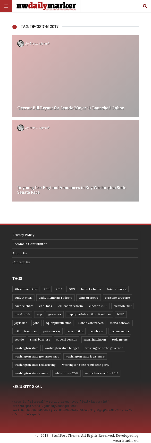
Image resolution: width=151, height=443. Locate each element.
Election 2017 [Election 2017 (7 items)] (123, 306)
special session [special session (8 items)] (66, 339)
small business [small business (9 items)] (40, 339)
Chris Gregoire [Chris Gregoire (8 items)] (89, 297)
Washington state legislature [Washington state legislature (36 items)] (85, 356)
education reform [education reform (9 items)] (70, 306)
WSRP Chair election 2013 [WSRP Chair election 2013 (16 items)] (101, 373)
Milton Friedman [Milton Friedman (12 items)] (26, 331)
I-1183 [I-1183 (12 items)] (121, 314)
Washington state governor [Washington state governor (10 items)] (104, 348)
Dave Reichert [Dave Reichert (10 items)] (24, 306)
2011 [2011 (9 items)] (47, 289)
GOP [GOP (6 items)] (39, 314)
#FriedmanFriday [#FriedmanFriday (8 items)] (26, 289)
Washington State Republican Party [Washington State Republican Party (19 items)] (85, 364)
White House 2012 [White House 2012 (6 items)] (66, 373)
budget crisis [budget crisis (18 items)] (23, 297)
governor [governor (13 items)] (54, 314)
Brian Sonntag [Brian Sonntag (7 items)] (116, 289)
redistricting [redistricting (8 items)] (75, 331)
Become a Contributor (29, 244)
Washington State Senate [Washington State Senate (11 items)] (31, 373)
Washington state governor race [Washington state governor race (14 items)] (37, 356)
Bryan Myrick (39, 43)
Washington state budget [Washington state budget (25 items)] (62, 348)
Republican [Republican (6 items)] (97, 331)
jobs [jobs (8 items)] (36, 323)
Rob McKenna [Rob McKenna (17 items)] (120, 331)
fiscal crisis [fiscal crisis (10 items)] (22, 314)
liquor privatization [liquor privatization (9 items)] (59, 323)
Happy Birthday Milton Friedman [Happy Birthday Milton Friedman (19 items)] (89, 314)
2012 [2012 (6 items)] (59, 289)
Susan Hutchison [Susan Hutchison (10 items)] (95, 339)
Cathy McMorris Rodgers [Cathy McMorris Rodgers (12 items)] (55, 297)
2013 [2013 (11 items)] (71, 289)
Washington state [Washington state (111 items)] (26, 348)
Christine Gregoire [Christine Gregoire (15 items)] (117, 297)
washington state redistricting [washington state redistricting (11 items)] (35, 364)
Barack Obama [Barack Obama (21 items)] (91, 289)
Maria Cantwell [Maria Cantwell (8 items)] (120, 323)
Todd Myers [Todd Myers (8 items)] (120, 339)
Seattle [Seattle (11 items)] (19, 339)
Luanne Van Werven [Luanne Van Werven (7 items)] (91, 323)
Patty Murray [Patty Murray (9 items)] (51, 331)
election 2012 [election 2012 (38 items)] (98, 306)
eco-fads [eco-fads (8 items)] (45, 306)
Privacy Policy (23, 235)
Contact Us (21, 262)
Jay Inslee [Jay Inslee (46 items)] (21, 323)
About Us (19, 253)
